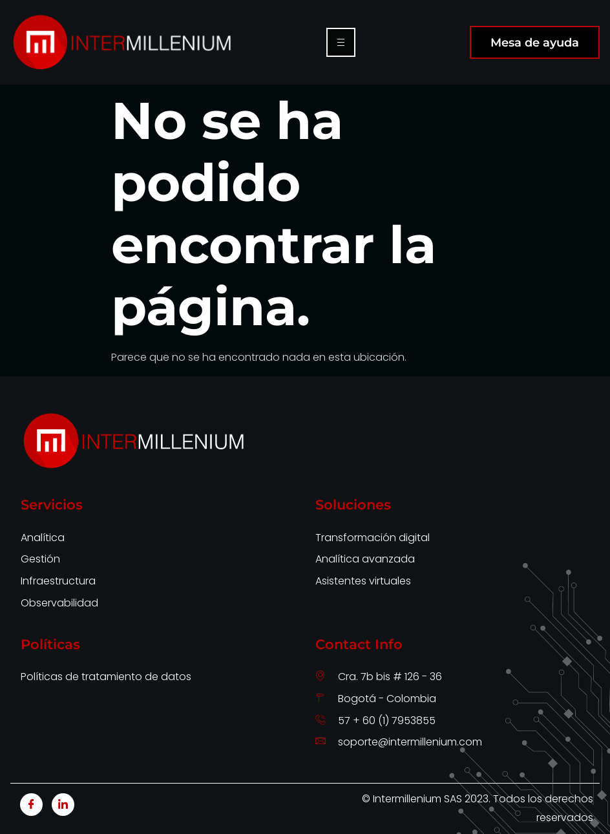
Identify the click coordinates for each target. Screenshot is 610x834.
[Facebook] (31, 804)
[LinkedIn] (63, 804)
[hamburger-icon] (340, 42)
